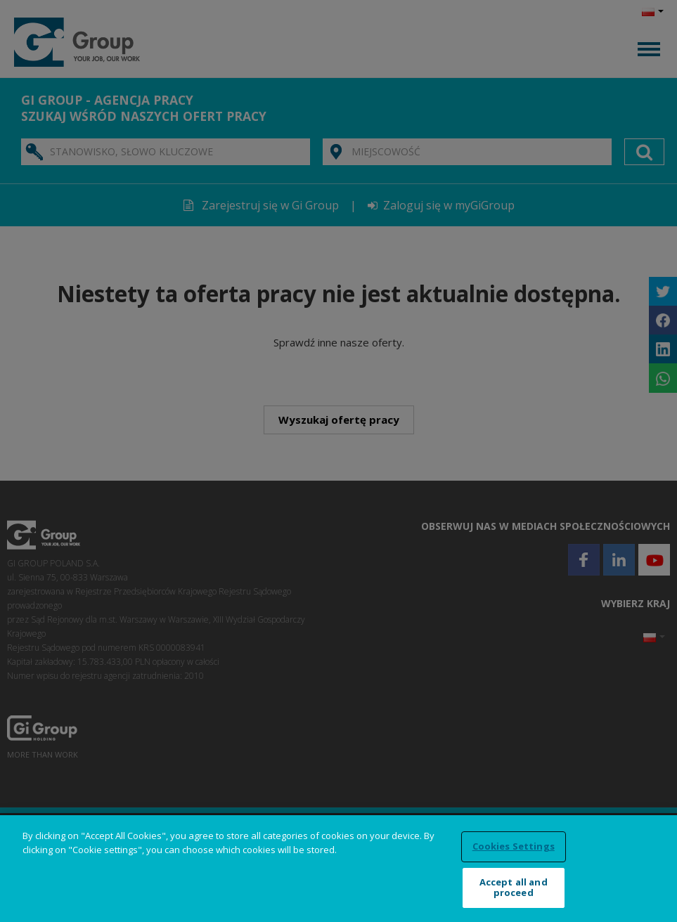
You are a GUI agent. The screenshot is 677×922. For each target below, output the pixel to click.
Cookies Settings (513, 846)
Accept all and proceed (513, 888)
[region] (338, 868)
